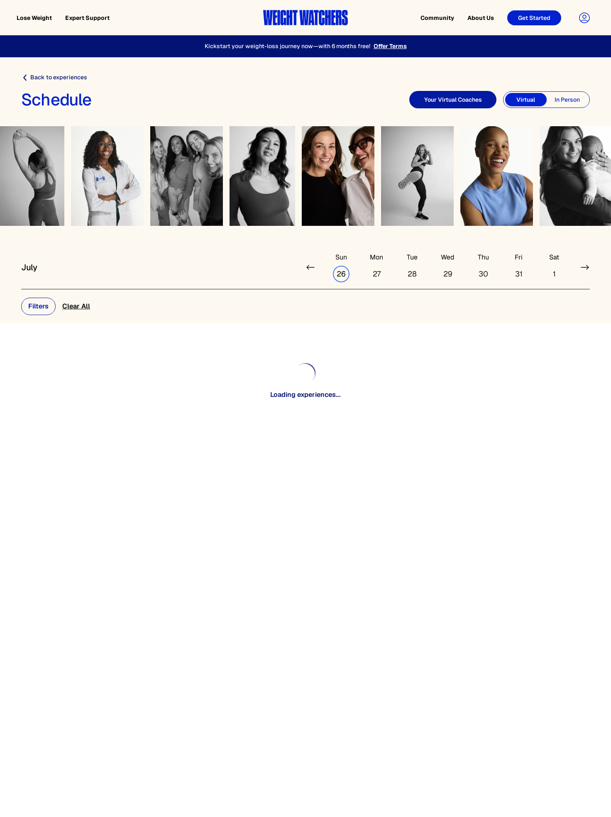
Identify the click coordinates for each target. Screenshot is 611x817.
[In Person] (567, 99)
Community (437, 18)
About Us (480, 18)
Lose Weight (34, 18)
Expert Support (87, 18)
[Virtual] (526, 99)
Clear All (76, 306)
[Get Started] (534, 17)
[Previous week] (310, 267)
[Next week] (585, 267)
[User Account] (584, 18)
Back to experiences (54, 77)
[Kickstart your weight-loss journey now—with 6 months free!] (305, 46)
